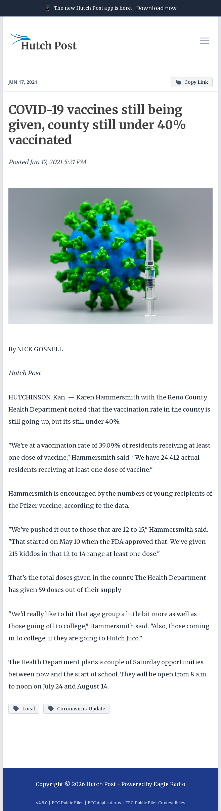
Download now (156, 8)
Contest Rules (171, 802)
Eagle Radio (169, 784)
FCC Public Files (68, 802)
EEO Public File (140, 802)
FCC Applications (104, 802)
